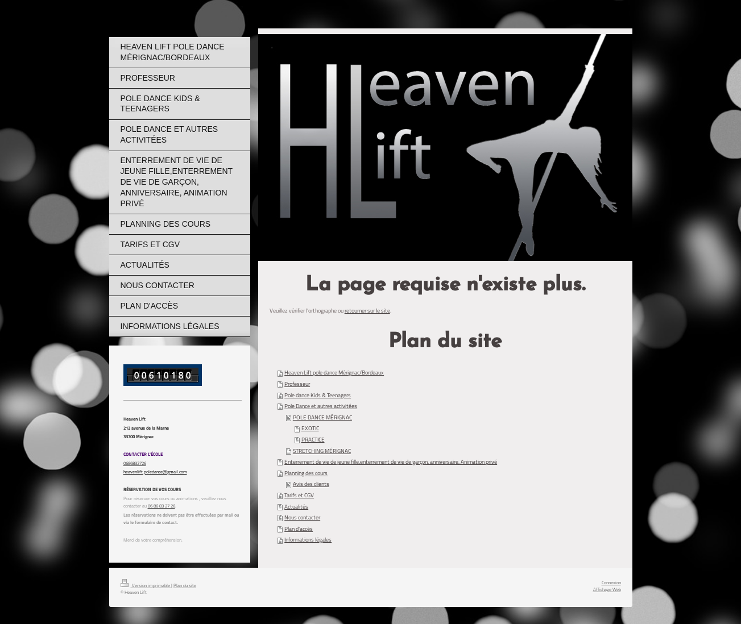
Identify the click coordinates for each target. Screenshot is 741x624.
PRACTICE (313, 439)
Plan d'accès (298, 529)
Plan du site (184, 585)
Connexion (611, 582)
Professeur (297, 384)
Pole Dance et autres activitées (320, 406)
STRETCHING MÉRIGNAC (322, 451)
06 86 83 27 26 (161, 505)
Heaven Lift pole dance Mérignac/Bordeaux (334, 372)
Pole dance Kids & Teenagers (317, 395)
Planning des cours (306, 473)
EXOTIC (310, 428)
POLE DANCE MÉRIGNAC (322, 417)
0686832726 (134, 463)
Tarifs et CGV (299, 495)
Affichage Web (607, 589)
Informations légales (308, 539)
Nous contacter (302, 517)
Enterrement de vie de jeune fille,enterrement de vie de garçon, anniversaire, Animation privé (390, 461)
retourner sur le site (367, 310)
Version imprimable (146, 585)
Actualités (296, 506)
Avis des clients (311, 484)
